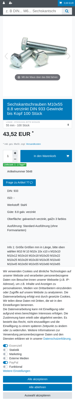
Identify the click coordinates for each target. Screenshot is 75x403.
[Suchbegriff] (32, 11)
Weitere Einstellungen (16, 371)
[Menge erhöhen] (15, 153)
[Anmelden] (4, 3)
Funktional (15, 366)
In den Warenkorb (51, 156)
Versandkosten (33, 144)
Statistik (14, 349)
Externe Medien (19, 358)
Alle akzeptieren (38, 379)
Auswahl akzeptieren (37, 395)
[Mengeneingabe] (8, 156)
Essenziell (15, 345)
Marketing (15, 354)
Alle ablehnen (37, 387)
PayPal (13, 362)
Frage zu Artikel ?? (19, 182)
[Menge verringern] (15, 159)
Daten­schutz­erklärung (57, 338)
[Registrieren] (11, 3)
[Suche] (67, 11)
